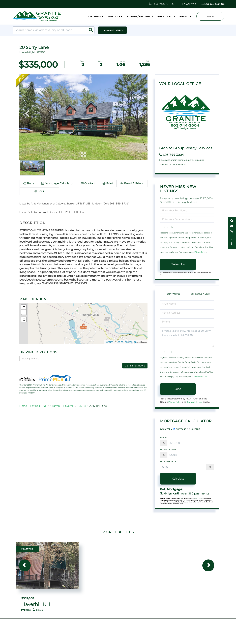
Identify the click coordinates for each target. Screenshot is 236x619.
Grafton (55, 400)
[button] (90, 30)
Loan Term (166, 429)
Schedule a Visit (200, 294)
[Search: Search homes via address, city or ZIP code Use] (53, 30)
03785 (82, 400)
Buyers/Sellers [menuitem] (139, 16)
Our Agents (179, 165)
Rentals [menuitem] (114, 16)
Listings (35, 400)
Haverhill (69, 400)
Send (178, 389)
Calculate (178, 478)
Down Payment (169, 449)
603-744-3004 (161, 4)
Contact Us (165, 165)
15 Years (193, 429)
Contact (210, 16)
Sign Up (219, 3)
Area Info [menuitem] (165, 16)
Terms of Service (195, 402)
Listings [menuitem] (94, 16)
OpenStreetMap (127, 342)
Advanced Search (113, 30)
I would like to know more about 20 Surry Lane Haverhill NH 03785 (187, 337)
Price (163, 437)
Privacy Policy (200, 252)
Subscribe (178, 264)
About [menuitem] (184, 16)
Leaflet (109, 342)
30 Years (179, 429)
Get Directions (135, 358)
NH (45, 400)
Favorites (188, 4)
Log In (208, 3)
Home (23, 400)
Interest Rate (168, 461)
